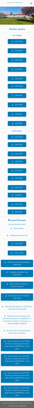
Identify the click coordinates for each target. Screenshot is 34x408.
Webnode (23, 406)
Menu (31, 3)
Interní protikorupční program (17, 224)
